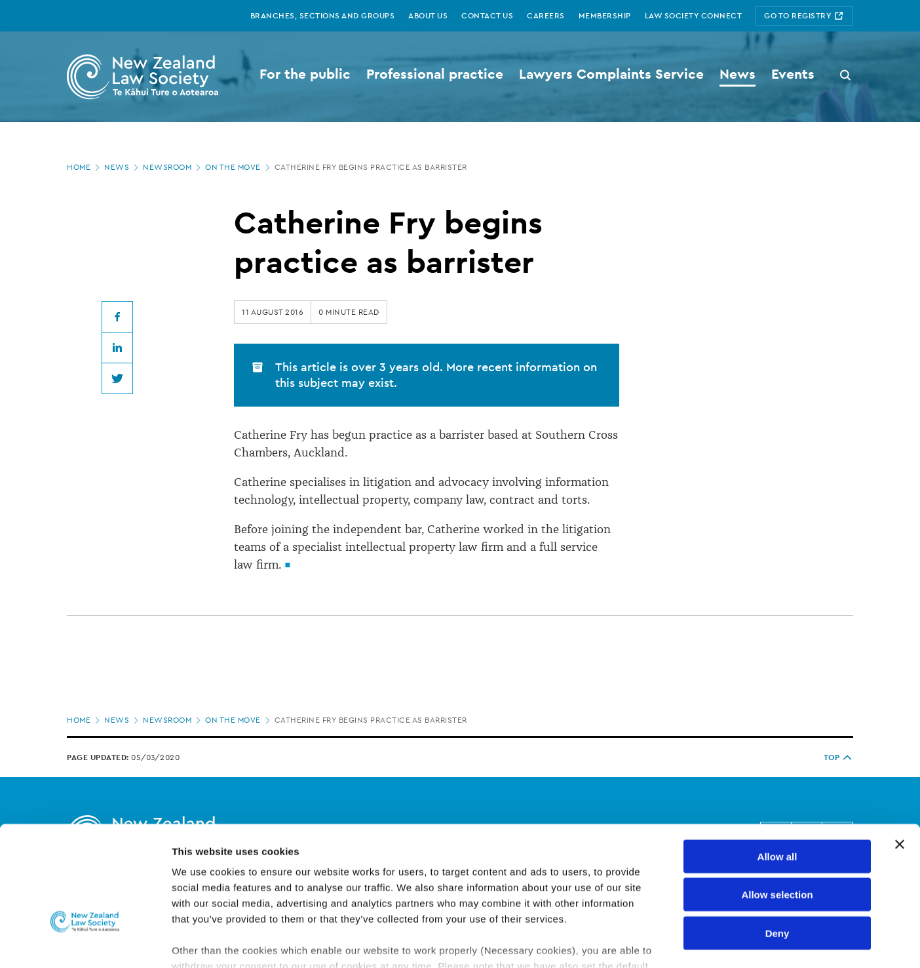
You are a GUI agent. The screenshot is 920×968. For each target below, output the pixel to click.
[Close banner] (899, 753)
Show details (687, 942)
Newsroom (173, 167)
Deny (777, 842)
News (122, 167)
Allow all (777, 765)
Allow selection (777, 803)
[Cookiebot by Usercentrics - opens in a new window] (85, 942)
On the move (239, 167)
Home (84, 167)
